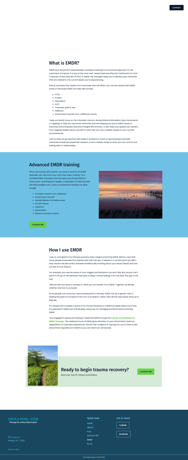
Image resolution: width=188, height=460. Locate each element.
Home (90, 423)
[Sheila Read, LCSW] (17, 7)
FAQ (89, 431)
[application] (146, 7)
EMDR (89, 439)
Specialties (93, 435)
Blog (89, 443)
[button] (176, 8)
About (90, 427)
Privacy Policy (13, 449)
